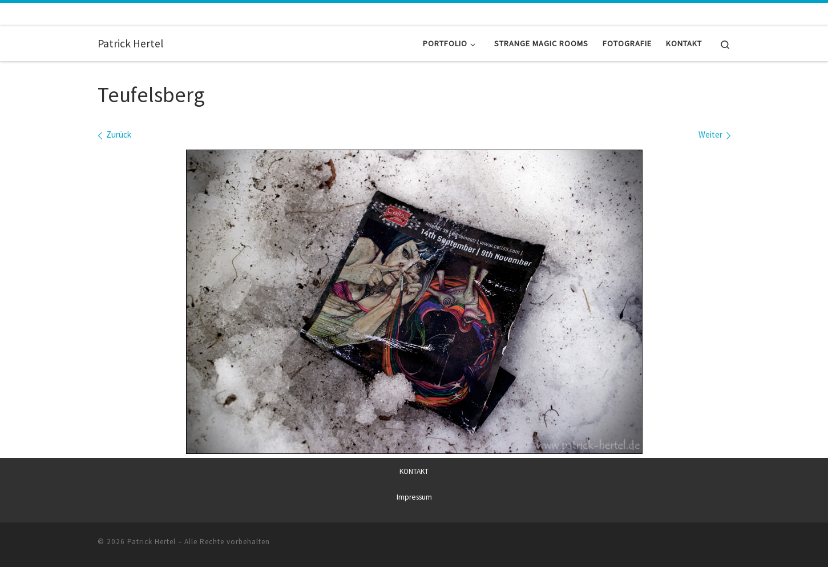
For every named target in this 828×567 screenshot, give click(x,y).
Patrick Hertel (151, 541)
